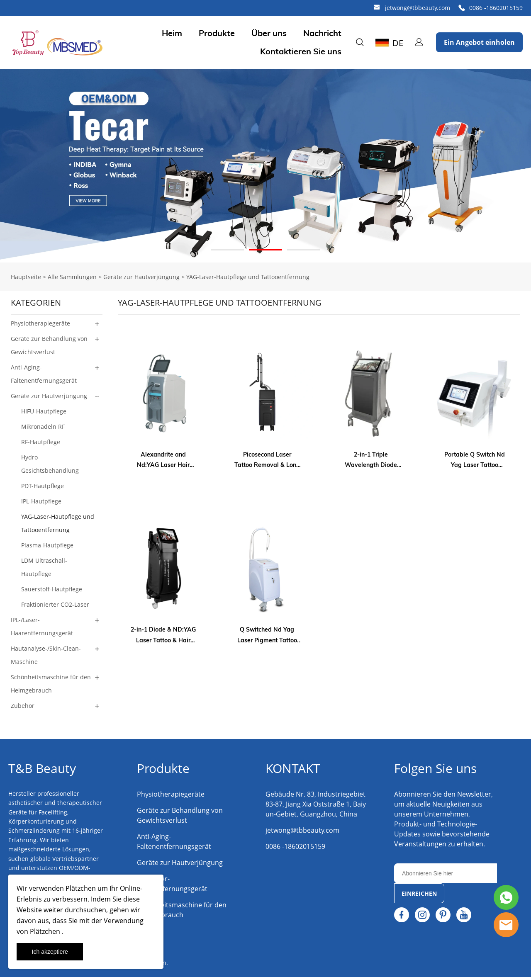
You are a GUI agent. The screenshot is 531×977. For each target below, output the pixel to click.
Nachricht (322, 33)
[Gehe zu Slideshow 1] (227, 249)
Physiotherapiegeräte (40, 323)
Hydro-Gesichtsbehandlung (50, 463)
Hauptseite (26, 277)
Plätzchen (80, 888)
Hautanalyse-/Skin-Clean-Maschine (46, 655)
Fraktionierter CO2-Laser (55, 604)
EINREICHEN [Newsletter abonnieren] (419, 893)
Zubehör (22, 706)
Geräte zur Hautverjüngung (141, 277)
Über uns (269, 33)
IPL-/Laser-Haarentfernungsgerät (42, 626)
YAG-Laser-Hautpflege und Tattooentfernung (247, 277)
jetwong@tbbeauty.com (417, 8)
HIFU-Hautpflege (43, 411)
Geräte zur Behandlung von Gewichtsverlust (49, 345)
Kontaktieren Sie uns (300, 51)
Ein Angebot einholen (479, 42)
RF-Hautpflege (40, 442)
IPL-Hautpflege (41, 501)
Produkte (217, 33)
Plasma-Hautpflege (47, 545)
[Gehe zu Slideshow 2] (265, 249)
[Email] (445, 873)
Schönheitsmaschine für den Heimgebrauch (51, 683)
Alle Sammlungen (72, 277)
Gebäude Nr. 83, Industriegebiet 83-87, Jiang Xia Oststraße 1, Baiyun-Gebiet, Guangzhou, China (316, 804)
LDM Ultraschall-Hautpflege (44, 567)
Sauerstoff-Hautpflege (51, 589)
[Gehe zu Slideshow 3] (303, 249)
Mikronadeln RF (43, 426)
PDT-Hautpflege (42, 486)
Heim (172, 33)
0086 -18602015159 (496, 8)
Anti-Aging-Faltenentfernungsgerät (44, 373)
